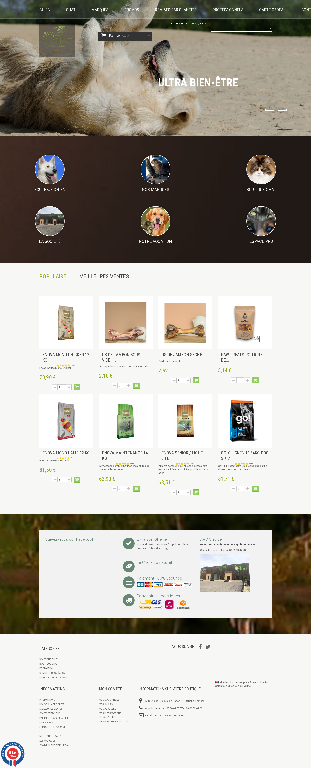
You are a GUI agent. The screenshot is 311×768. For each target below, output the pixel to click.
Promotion (46, 668)
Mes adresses (107, 709)
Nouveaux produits (51, 704)
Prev (269, 110)
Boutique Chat (48, 663)
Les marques (47, 740)
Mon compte (110, 689)
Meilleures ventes (50, 709)
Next (282, 110)
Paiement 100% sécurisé (54, 718)
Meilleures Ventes (104, 276)
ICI (220, 550)
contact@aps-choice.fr (169, 715)
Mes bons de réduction (113, 721)
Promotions (47, 699)
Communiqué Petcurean (54, 745)
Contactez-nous (49, 713)
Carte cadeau (272, 9)
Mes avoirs (106, 704)
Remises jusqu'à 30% (52, 673)
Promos (131, 9)
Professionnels (227, 9)
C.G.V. (42, 731)
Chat (71, 9)
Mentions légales (50, 736)
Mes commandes (109, 699)
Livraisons (46, 722)
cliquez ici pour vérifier (238, 685)
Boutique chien (49, 659)
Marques (99, 9)
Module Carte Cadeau (53, 677)
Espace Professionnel (53, 727)
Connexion (178, 23)
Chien (44, 9)
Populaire (52, 276)
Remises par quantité (176, 9)
